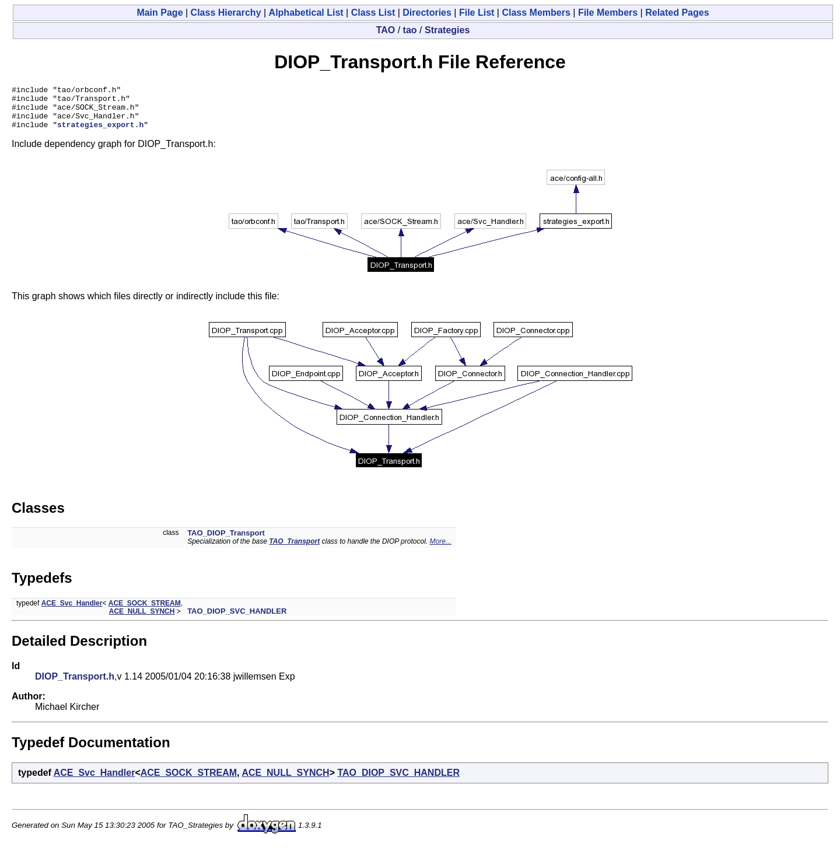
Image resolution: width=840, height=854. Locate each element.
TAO (386, 30)
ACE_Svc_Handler (72, 612)
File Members (608, 13)
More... (440, 550)
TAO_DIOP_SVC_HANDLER (236, 619)
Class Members (536, 13)
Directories (427, 13)
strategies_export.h (100, 133)
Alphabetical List (306, 13)
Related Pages (677, 13)
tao (410, 30)
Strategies (447, 30)
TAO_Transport (294, 550)
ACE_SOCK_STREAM (144, 612)
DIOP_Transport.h (74, 685)
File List (476, 13)
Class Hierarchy (226, 13)
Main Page (159, 13)
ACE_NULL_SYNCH (142, 620)
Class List (373, 13)
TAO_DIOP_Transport (226, 541)
